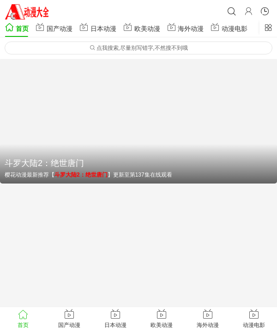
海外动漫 (185, 27)
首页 (17, 27)
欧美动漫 (141, 27)
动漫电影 (229, 27)
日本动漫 (97, 27)
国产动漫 (54, 27)
